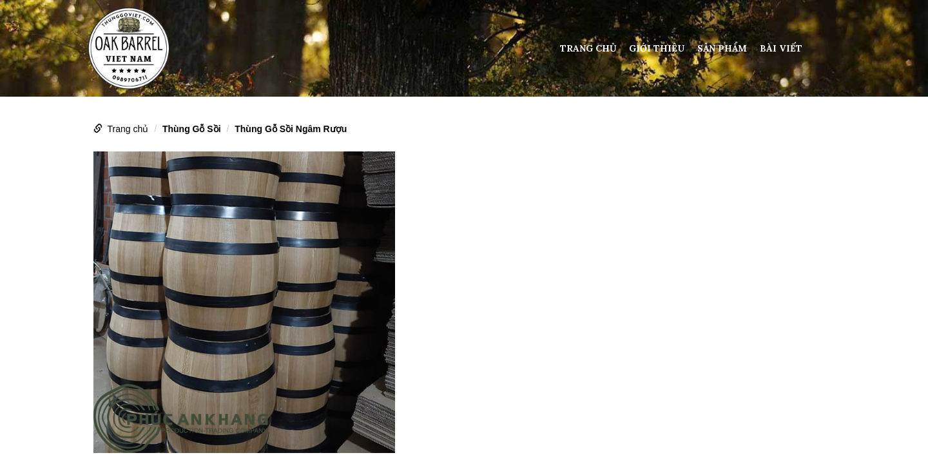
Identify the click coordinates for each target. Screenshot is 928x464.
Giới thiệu (656, 48)
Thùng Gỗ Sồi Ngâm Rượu (291, 129)
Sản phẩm (722, 48)
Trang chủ (588, 48)
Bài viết (781, 48)
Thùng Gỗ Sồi (191, 129)
